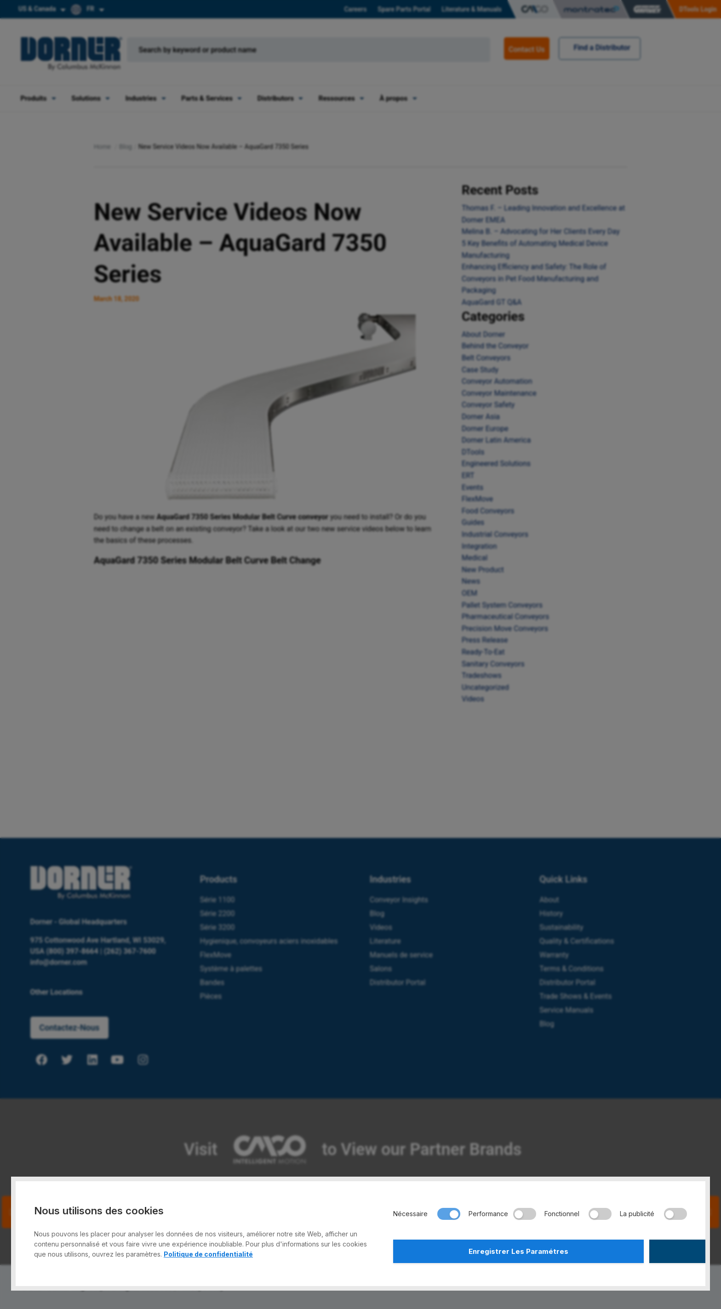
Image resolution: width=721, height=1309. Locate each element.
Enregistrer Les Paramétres (465, 1249)
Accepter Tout (615, 1249)
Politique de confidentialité (208, 1251)
